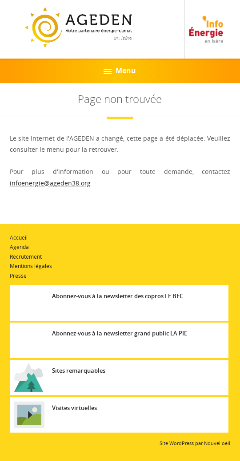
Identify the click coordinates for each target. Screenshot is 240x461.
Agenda (19, 247)
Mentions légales (31, 266)
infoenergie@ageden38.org (50, 183)
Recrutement (26, 256)
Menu (120, 70)
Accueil (19, 237)
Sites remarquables (78, 370)
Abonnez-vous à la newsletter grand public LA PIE (119, 333)
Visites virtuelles (74, 408)
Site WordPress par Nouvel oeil (195, 443)
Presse (18, 276)
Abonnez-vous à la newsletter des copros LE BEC (117, 296)
